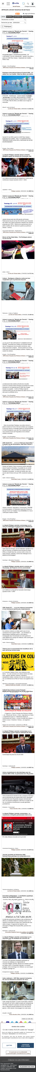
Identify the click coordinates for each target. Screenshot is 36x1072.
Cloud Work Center (16, 479)
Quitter (9, 1045)
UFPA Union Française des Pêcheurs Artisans (14, 67)
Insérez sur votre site (27, 1018)
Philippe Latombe (15, 191)
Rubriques (7, 26)
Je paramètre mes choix (27, 1066)
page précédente (29, 13)
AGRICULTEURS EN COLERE (13, 685)
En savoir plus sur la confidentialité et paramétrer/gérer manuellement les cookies (18, 1052)
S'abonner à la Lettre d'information (18, 1060)
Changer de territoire (30, 6)
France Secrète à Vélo (15, 808)
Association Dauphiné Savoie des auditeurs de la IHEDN (19, 932)
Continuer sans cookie (25, 1045)
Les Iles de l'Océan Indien (14, 108)
